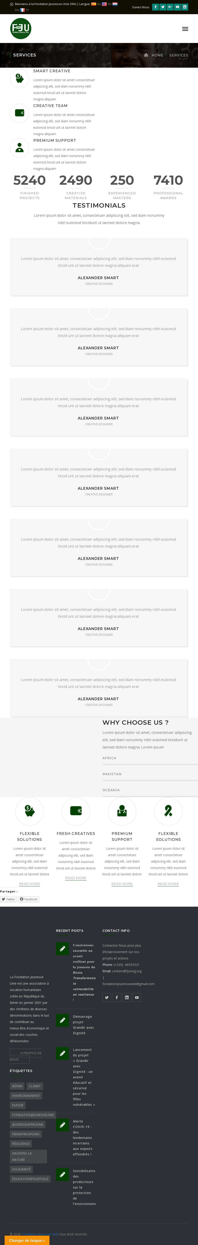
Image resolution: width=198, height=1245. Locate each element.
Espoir (17, 1105)
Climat (35, 1086)
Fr (24, 10)
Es (96, 4)
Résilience (21, 1143)
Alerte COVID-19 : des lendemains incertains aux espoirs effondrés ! (83, 1137)
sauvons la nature (22, 1156)
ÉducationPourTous (30, 1179)
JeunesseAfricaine (27, 1124)
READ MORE (29, 884)
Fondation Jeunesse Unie (40, 1234)
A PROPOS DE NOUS (26, 1056)
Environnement (26, 1095)
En (107, 4)
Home (158, 55)
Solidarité (21, 1169)
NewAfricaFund (25, 1134)
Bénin (17, 1086)
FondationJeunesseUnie (33, 1115)
